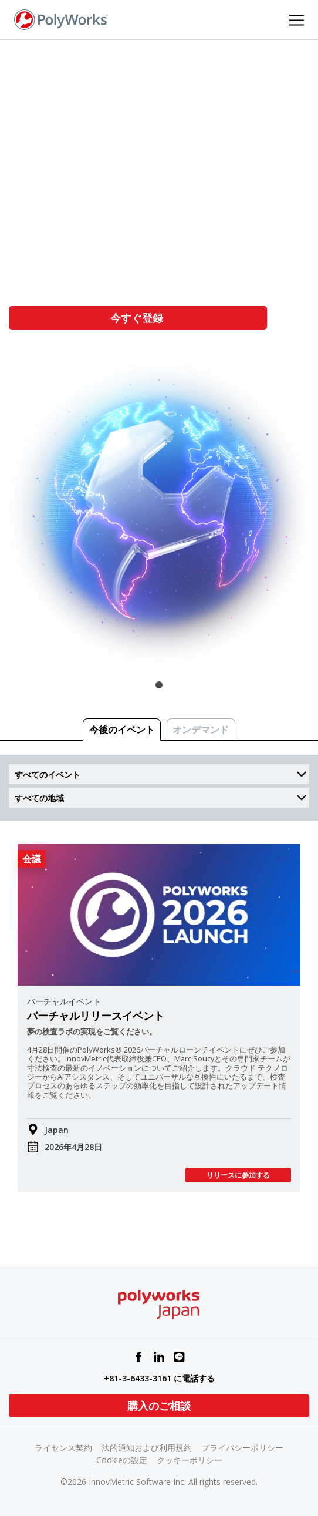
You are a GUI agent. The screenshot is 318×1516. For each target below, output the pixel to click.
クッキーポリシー (189, 1459)
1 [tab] (159, 684)
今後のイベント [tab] (122, 729)
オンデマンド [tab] (200, 729)
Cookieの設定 (121, 1459)
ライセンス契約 (63, 1447)
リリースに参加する (238, 1175)
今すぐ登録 (138, 318)
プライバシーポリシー (242, 1447)
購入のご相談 (159, 1406)
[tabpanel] (159, 362)
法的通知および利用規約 (147, 1447)
